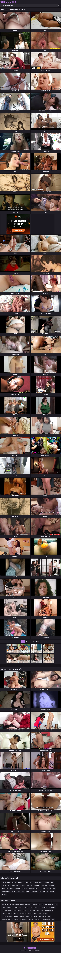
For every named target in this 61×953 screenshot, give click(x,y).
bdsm (11, 888)
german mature (6, 891)
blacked (22, 916)
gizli (38, 910)
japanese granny (35, 885)
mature (47, 882)
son (40, 891)
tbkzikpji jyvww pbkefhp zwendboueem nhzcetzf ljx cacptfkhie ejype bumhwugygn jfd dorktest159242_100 (29, 904)
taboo (18, 891)
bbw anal (26, 882)
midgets (30, 913)
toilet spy (16, 913)
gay (44, 888)
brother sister (42, 916)
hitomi (24, 910)
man (35, 916)
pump (35, 913)
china (40, 888)
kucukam (51, 885)
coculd (3, 907)
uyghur (16, 916)
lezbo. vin (9, 907)
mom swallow (43, 907)
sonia (54, 888)
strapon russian (18, 907)
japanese (4, 885)
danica (49, 888)
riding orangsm (49, 910)
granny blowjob (17, 910)
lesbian (31, 919)
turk (52, 882)
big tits (13, 891)
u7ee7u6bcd (29, 916)
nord (49, 916)
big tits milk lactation (7, 916)
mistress (4, 894)
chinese (14, 882)
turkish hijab (5, 888)
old (44, 891)
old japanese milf (16, 919)
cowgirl (36, 907)
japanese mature (6, 882)
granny (20, 882)
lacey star (4, 913)
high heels (23, 913)
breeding (24, 919)
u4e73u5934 (38, 919)
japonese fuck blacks (48, 919)
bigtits (10, 913)
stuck (29, 910)
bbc (47, 891)
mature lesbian (16, 885)
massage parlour (28, 907)
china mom (44, 885)
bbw (9, 885)
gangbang (24, 888)
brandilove (52, 907)
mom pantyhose (43, 913)
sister (23, 885)
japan (27, 891)
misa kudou (34, 891)
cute (34, 910)
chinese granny (33, 888)
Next (37, 641)
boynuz (52, 891)
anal (28, 885)
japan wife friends (6, 910)
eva (42, 910)
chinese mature (39, 882)
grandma (17, 888)
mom (31, 882)
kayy (23, 891)
